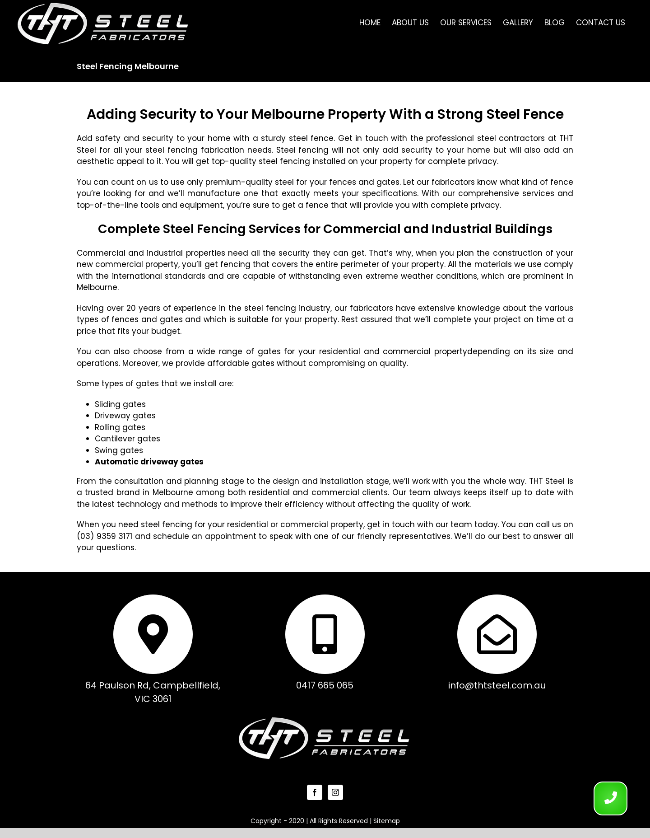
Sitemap (386, 820)
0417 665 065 (324, 685)
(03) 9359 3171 (104, 536)
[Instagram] (335, 792)
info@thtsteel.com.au (497, 685)
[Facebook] (314, 792)
